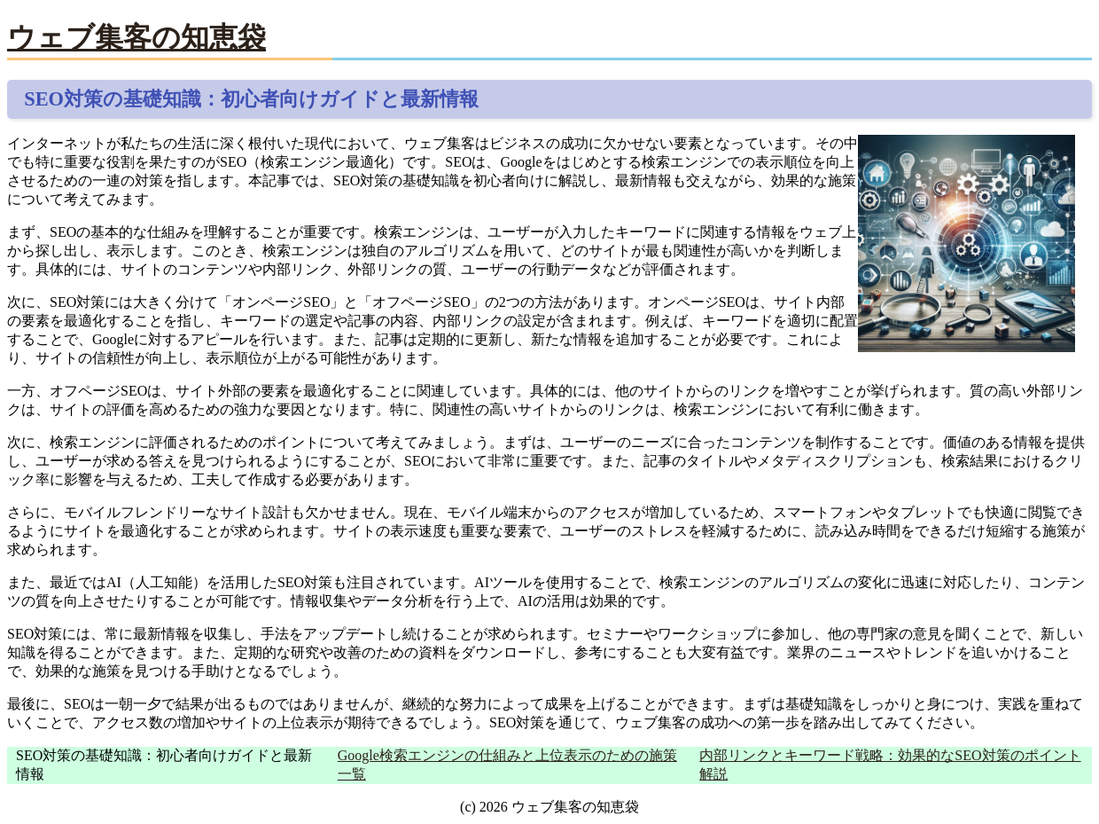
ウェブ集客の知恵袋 (136, 37)
